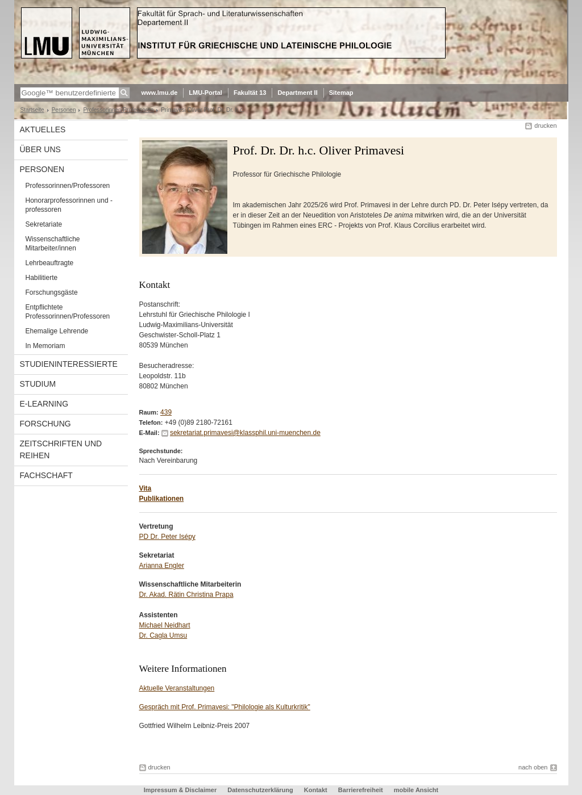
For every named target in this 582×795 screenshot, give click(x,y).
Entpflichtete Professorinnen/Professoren (68, 311)
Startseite (32, 110)
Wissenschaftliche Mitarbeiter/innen (53, 243)
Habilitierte (42, 278)
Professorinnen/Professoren (118, 110)
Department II (297, 92)
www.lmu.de (160, 92)
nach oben (532, 767)
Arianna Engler (161, 566)
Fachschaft (46, 475)
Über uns (40, 149)
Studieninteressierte (69, 364)
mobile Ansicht (416, 789)
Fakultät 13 (250, 92)
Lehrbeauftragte (50, 263)
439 (166, 412)
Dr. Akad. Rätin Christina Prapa (186, 595)
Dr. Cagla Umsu (163, 635)
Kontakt (315, 789)
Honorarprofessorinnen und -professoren (69, 205)
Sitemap (341, 92)
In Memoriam (45, 346)
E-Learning (44, 403)
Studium (38, 383)
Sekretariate (44, 224)
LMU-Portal (205, 92)
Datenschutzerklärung (260, 789)
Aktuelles (43, 129)
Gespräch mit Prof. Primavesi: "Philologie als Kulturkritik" (224, 707)
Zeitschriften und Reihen (61, 449)
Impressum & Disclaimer (180, 789)
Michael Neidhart (164, 625)
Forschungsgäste (52, 292)
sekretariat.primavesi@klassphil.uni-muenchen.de (245, 433)
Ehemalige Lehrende (57, 331)
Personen (64, 110)
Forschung (45, 423)
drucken (545, 125)
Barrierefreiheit (361, 789)
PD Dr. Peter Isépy (167, 537)
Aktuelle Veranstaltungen (177, 688)
